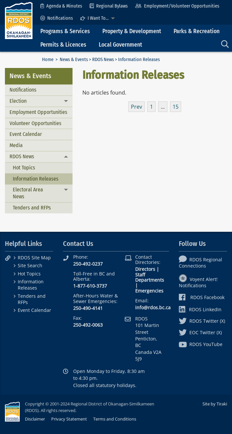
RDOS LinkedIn (200, 309)
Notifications (56, 18)
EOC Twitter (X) (200, 332)
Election (18, 101)
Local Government (120, 44)
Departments (149, 280)
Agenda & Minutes (61, 6)
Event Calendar (26, 134)
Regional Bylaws (109, 6)
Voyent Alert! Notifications (198, 282)
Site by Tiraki (214, 404)
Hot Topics (24, 167)
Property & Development (131, 31)
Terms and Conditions (114, 419)
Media (16, 145)
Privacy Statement (69, 419)
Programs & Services (65, 31)
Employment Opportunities (38, 112)
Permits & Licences (63, 44)
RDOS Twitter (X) (202, 321)
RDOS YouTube (200, 344)
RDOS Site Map (34, 257)
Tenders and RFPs (32, 208)
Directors (145, 269)
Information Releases (35, 179)
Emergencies (149, 291)
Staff (140, 274)
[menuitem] (61, 6)
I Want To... (94, 18)
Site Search (30, 265)
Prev (136, 106)
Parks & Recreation (197, 31)
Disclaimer (35, 419)
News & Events (74, 59)
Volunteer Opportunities (35, 123)
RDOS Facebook (201, 297)
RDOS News (103, 59)
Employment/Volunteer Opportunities (177, 6)
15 (176, 106)
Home (47, 59)
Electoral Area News (28, 193)
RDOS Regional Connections (200, 262)
